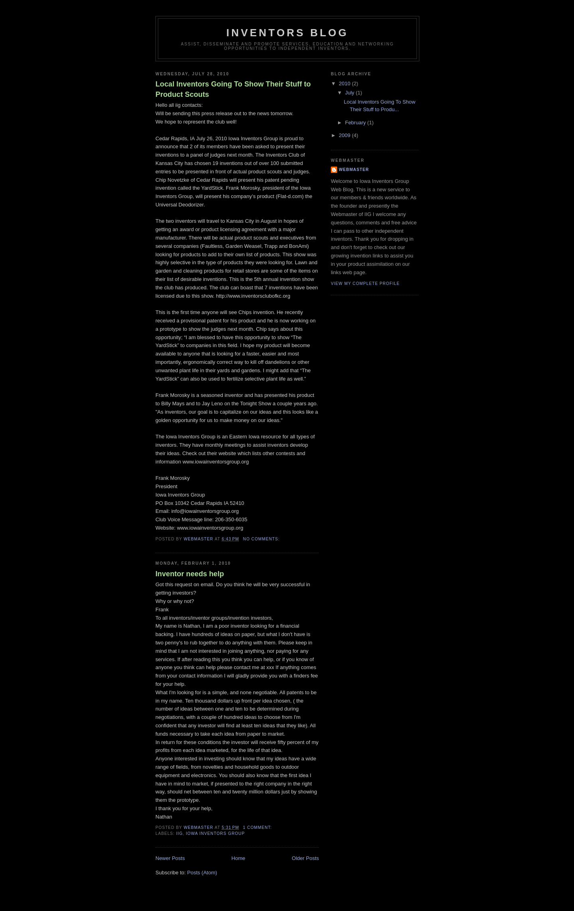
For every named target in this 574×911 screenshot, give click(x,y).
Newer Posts (170, 858)
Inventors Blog (287, 33)
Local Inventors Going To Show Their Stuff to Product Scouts (233, 89)
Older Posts (305, 858)
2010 (345, 83)
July (350, 93)
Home (239, 858)
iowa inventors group (215, 833)
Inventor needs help (189, 574)
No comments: (262, 539)
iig (179, 833)
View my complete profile (365, 283)
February (356, 123)
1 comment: (258, 827)
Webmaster (354, 169)
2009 (345, 135)
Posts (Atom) (202, 873)
